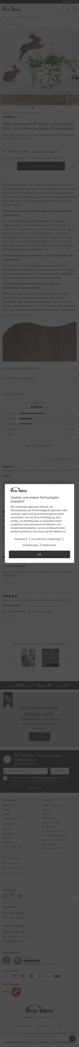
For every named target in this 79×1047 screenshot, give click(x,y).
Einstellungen (30, 545)
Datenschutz (49, 545)
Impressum (20, 539)
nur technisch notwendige (46, 539)
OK (39, 554)
